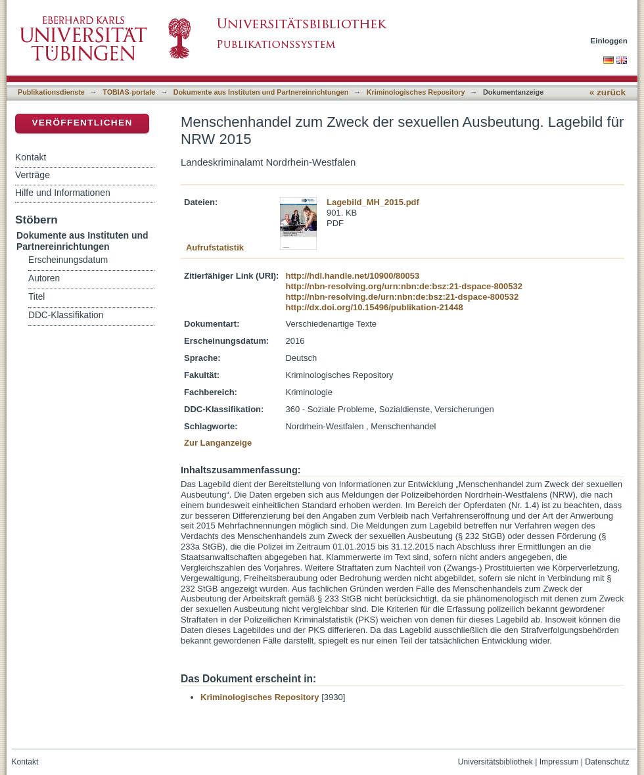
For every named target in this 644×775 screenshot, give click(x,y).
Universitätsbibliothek (495, 761)
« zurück (607, 92)
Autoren (44, 278)
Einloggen (609, 40)
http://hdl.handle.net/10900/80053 (352, 276)
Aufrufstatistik (215, 247)
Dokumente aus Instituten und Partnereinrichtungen (261, 92)
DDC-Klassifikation (65, 315)
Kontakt (30, 157)
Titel (36, 297)
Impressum (559, 761)
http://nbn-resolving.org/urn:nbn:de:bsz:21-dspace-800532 (403, 286)
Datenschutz (607, 761)
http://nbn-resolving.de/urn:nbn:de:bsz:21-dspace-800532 (401, 297)
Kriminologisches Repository (416, 92)
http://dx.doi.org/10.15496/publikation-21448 (374, 307)
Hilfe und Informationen (62, 192)
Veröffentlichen (82, 123)
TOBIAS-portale (129, 92)
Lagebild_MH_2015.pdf (373, 202)
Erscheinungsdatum (68, 260)
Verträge (32, 175)
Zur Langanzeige (218, 443)
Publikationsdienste (51, 92)
